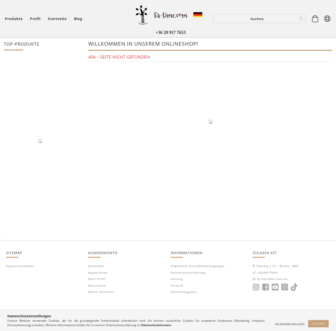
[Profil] (35, 19)
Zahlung (177, 279)
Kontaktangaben (184, 292)
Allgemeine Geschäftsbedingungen (198, 266)
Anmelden (96, 266)
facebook (265, 287)
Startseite (57, 18)
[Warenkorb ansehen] (315, 18)
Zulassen (318, 323)
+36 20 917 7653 (171, 32)
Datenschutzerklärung (188, 272)
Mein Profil (96, 279)
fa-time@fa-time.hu (272, 279)
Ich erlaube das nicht (290, 323)
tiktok (295, 287)
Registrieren (98, 272)
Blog (78, 18)
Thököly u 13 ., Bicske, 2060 (277, 266)
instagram (256, 287)
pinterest (284, 287)
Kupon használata (20, 266)
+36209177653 (267, 272)
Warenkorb (97, 285)
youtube (275, 287)
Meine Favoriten (101, 292)
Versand (177, 285)
